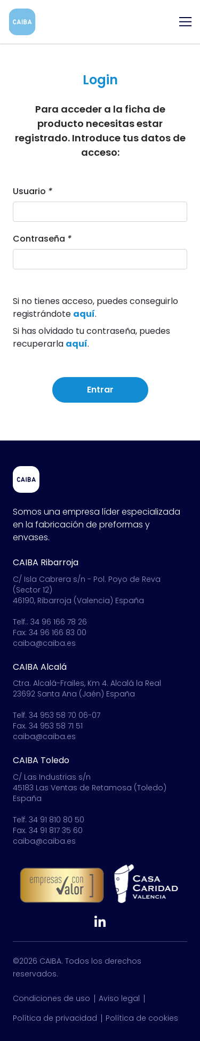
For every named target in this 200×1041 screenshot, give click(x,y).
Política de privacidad (55, 1018)
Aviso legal (119, 998)
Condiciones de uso (51, 998)
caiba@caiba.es (44, 643)
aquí (84, 315)
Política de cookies (142, 1018)
